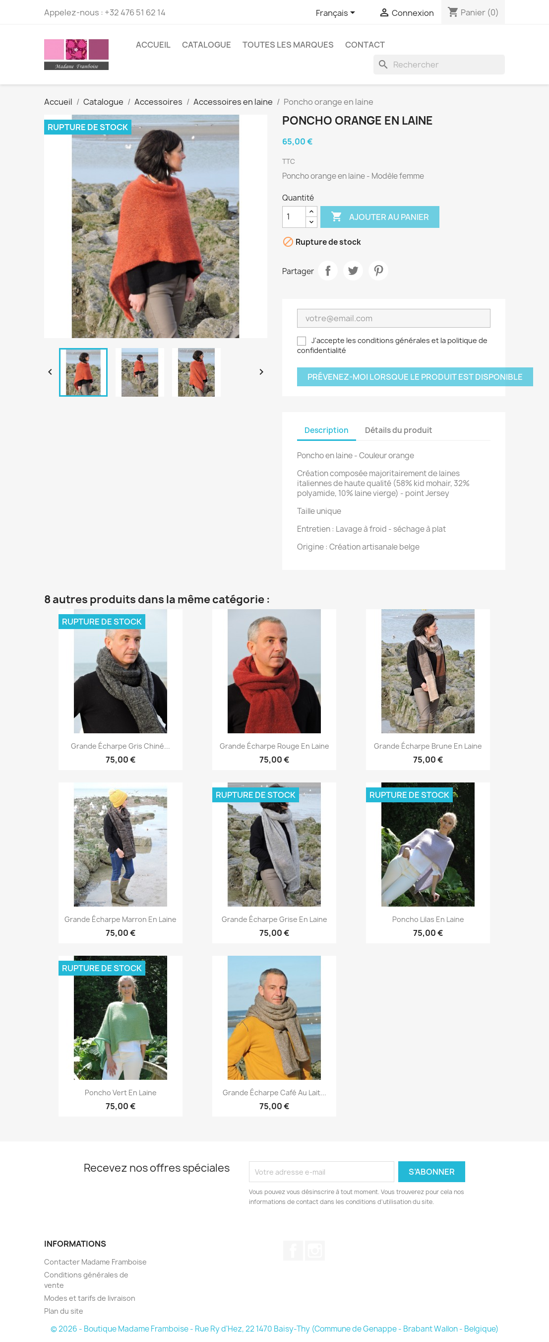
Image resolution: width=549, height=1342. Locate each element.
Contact (365, 44)
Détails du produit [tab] (398, 430)
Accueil (153, 44)
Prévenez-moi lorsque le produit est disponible (415, 376)
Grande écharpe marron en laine (120, 919)
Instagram (315, 1251)
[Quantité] (294, 217)
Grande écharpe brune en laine (428, 746)
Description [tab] (327, 430)
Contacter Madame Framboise (95, 1262)
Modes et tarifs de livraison (89, 1298)
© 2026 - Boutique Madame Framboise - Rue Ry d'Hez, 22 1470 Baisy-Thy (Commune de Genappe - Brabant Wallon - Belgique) (275, 1329)
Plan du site (63, 1311)
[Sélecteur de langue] (337, 13)
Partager (328, 271)
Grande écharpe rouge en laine (274, 746)
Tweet (353, 271)
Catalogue (206, 44)
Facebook (293, 1251)
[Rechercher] (439, 64)
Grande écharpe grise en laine (274, 919)
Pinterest (378, 271)
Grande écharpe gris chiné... (120, 746)
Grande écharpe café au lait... (274, 1092)
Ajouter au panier (380, 217)
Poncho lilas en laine (428, 919)
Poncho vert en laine (121, 1092)
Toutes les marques (288, 44)
